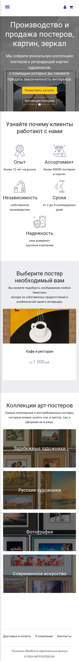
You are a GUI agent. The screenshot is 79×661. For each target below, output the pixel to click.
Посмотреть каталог (40, 90)
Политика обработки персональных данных (40, 650)
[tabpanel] (39, 63)
